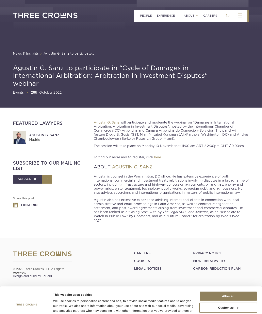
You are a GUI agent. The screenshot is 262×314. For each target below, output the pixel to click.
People (146, 15)
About (189, 15)
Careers (210, 15)
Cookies (142, 261)
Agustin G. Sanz (44, 135)
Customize (228, 287)
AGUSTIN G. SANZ (132, 166)
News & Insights (26, 53)
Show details (62, 306)
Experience (166, 15)
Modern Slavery (209, 261)
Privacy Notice (207, 253)
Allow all (228, 275)
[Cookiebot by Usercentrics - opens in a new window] (26, 306)
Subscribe (27, 179)
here (157, 157)
